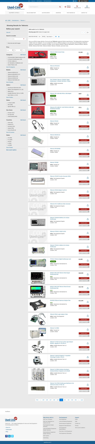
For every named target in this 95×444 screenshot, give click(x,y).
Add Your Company (47, 419)
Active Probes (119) (11, 64)
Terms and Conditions (80, 427)
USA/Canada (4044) (11, 116)
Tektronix (23, 20)
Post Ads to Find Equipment (65, 431)
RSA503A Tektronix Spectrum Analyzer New (60, 300)
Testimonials (8, 429)
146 (47, 400)
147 (50, 400)
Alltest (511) (9, 91)
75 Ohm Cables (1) (11, 61)
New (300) (9, 104)
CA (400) (9, 137)
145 (43, 400)
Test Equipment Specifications (62, 428)
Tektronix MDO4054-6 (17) (13, 74)
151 (65, 400)
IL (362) (8, 143)
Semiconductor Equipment (65, 423)
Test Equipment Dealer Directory (48, 425)
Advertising (45, 437)
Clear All (8, 32)
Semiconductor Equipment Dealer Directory (49, 433)
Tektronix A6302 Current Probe (57, 52)
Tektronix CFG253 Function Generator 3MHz (60, 176)
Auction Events (46, 12)
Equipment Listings (14, 12)
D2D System (46, 435)
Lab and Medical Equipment (65, 421)
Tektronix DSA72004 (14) (12, 80)
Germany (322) (10, 126)
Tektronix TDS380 (54, 162)
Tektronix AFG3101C (55, 65)
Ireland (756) (10, 128)
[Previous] (40, 400)
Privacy (76, 425)
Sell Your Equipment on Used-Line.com (48, 422)
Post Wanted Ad (71, 12)
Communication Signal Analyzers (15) (15, 57)
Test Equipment (62, 419)
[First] (37, 400)
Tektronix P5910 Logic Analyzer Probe (59, 314)
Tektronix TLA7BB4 (54, 328)
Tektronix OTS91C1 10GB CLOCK (58, 231)
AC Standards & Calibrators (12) (14, 63)
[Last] (82, 400)
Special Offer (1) (10, 106)
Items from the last (33, 36)
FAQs (76, 419)
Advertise (58, 12)
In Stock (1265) (10, 102)
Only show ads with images (13, 43)
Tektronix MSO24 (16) (12, 76)
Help (76, 421)
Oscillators (7, 411)
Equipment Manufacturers (65, 425)
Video (74, 1)
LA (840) (9, 145)
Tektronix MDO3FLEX (55, 134)
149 (58, 400)
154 (76, 400)
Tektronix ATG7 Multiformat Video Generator (60, 203)
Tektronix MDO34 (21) (12, 72)
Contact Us (84, 12)
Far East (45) (10, 114)
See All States (9, 147)
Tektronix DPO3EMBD (55, 148)
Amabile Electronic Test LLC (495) (14, 93)
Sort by (43, 36)
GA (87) (8, 141)
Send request (84, 57)
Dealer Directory (31, 12)
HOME (9, 20)
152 (68, 400)
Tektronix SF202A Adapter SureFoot (58, 190)
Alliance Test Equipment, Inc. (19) (14, 89)
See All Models (9, 82)
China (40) (9, 122)
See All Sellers (9, 97)
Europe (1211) (10, 112)
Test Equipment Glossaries (65, 433)
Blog (6, 431)
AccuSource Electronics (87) (13, 87)
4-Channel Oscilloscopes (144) (14, 59)
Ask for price (84, 71)
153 (72, 400)
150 (61, 400)
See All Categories (10, 67)
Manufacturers (16, 20)
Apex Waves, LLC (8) (12, 95)
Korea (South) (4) (11, 130)
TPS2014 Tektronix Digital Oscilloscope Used (60, 259)
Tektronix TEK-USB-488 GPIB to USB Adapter (60, 93)
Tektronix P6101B (54, 121)
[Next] (78, 400)
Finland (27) (9, 124)
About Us (7, 427)
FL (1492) (9, 139)
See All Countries (10, 132)
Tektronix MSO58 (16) (12, 78)
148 (54, 400)
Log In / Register (84, 1)
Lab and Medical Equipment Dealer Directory (49, 429)
